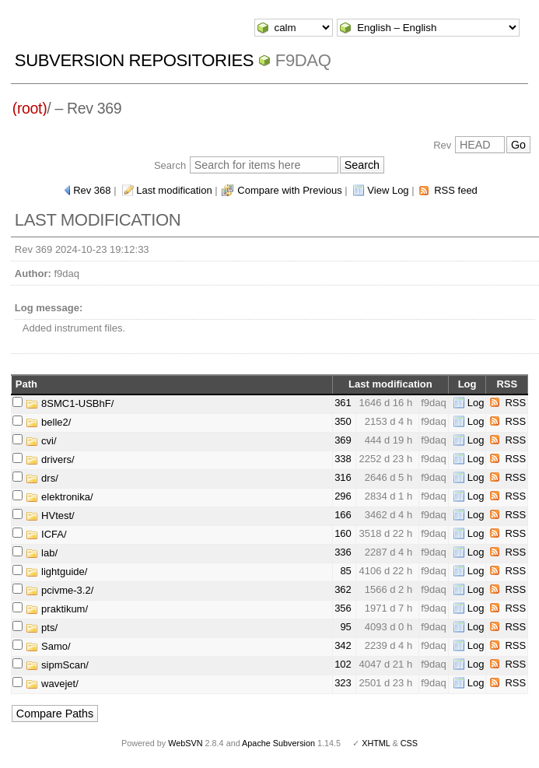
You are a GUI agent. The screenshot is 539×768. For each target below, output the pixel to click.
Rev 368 (91, 190)
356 (343, 608)
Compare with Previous (289, 190)
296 (343, 496)
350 (343, 421)
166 (343, 515)
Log (476, 403)
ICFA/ (46, 534)
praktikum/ (57, 609)
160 (343, 533)
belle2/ (48, 422)
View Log (387, 190)
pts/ (42, 627)
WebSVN (185, 743)
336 (343, 552)
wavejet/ (52, 683)
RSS (515, 403)
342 (343, 645)
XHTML (376, 743)
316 (343, 477)
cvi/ (41, 441)
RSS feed (456, 190)
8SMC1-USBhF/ (70, 403)
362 (343, 589)
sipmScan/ (57, 665)
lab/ (42, 553)
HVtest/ (50, 515)
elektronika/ (59, 497)
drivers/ (50, 459)
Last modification (174, 190)
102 (343, 664)
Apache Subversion (278, 743)
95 (345, 627)
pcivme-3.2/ (59, 590)
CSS (409, 743)
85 (345, 571)
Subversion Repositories (134, 60)
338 (343, 459)
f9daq (303, 60)
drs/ (42, 478)
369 (343, 440)
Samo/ (48, 646)
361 (343, 403)
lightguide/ (56, 571)
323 (343, 683)
